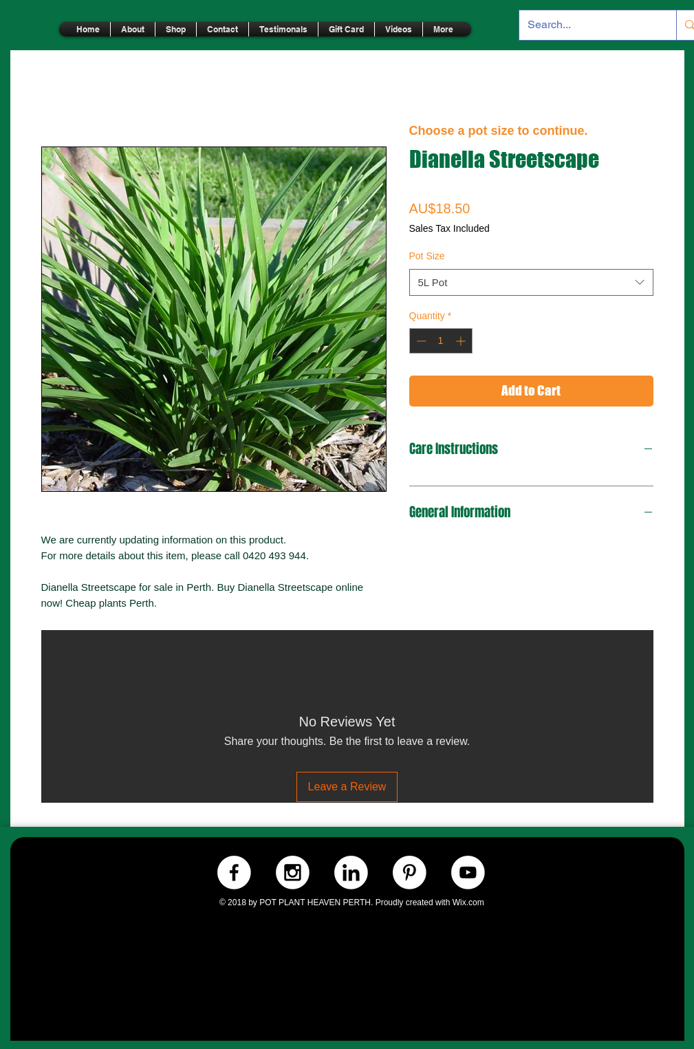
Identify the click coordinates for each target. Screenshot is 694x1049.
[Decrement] (420, 341)
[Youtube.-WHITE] (468, 872)
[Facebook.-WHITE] (234, 872)
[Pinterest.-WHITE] (409, 872)
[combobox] (531, 282)
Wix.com (468, 902)
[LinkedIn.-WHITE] (351, 872)
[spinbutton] (441, 341)
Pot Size (427, 255)
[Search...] (588, 25)
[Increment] (461, 341)
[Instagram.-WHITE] (292, 872)
